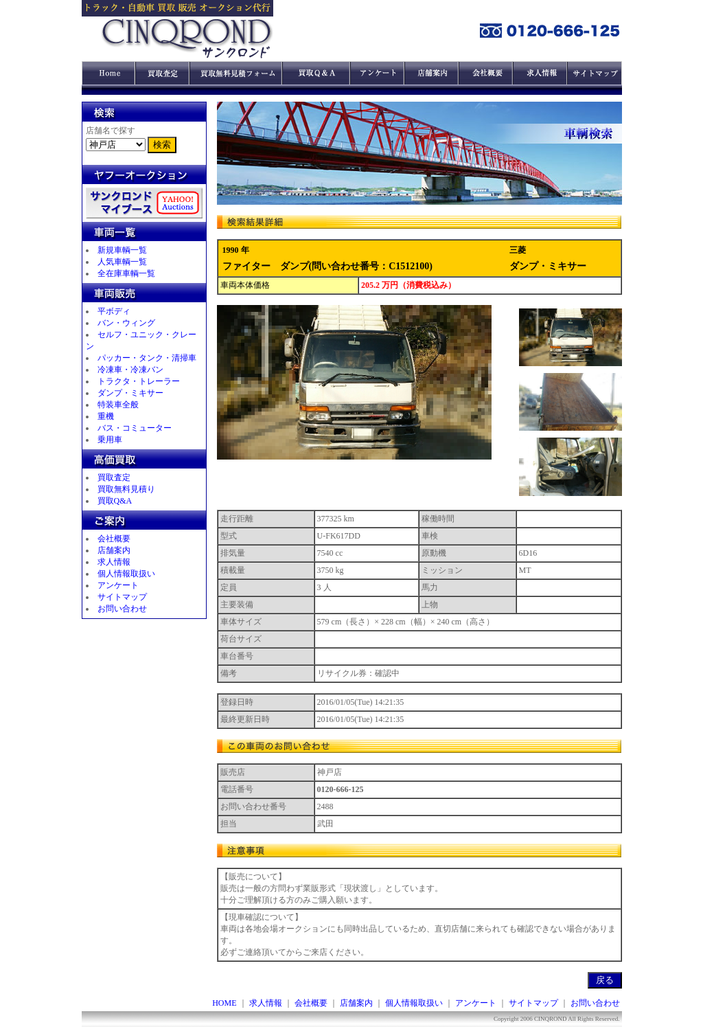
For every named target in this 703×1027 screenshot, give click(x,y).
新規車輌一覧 (122, 250)
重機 (105, 416)
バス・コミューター (134, 428)
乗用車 (109, 439)
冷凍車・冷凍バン (130, 369)
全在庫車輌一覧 (126, 273)
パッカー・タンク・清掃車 (146, 358)
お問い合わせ (122, 608)
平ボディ (113, 311)
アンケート (118, 585)
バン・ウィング (126, 323)
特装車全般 (118, 404)
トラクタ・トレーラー (138, 381)
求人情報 (113, 562)
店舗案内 (113, 550)
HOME (224, 1003)
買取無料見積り (126, 489)
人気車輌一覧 (122, 262)
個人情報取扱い (126, 573)
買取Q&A (114, 501)
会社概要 (113, 538)
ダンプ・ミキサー (130, 393)
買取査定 (113, 477)
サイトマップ (122, 597)
